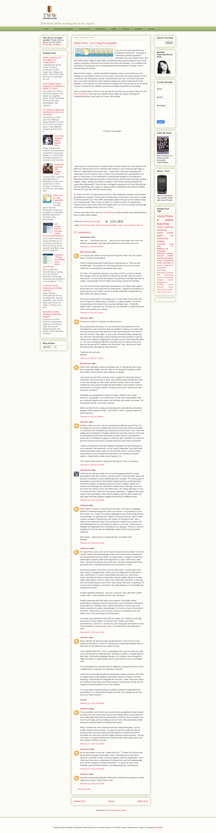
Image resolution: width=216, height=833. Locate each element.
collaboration (168, 265)
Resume (151, 29)
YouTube (125, 29)
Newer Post (79, 801)
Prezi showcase (80, 94)
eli (163, 277)
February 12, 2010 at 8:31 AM (92, 632)
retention (169, 289)
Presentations (84, 29)
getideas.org (162, 248)
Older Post (143, 801)
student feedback (166, 292)
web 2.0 (139, 225)
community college (162, 240)
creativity (160, 285)
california (161, 253)
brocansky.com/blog (51, 44)
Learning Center (109, 212)
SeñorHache (85, 470)
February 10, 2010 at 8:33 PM (92, 543)
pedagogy (161, 251)
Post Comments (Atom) (116, 810)
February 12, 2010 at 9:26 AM (92, 744)
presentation (112, 225)
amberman (84, 548)
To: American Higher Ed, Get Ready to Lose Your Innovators (53, 112)
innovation (161, 244)
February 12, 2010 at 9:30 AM (92, 769)
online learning (165, 227)
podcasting (161, 273)
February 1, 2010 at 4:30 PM (91, 247)
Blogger (159, 827)
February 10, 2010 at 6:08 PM (92, 500)
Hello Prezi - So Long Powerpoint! (58, 197)
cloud (104, 225)
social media (165, 232)
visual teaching (129, 225)
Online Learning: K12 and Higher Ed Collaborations (52, 59)
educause (169, 258)
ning (171, 244)
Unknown (84, 318)
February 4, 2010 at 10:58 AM (92, 465)
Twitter (114, 29)
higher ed (165, 235)
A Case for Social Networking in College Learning (52, 288)
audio (159, 277)
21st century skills (87, 225)
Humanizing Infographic (63, 29)
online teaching (165, 222)
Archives (138, 29)
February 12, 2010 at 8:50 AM (92, 703)
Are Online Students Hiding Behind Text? (59, 140)
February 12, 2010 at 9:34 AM (92, 784)
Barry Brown (85, 252)
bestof (98, 225)
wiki (158, 292)
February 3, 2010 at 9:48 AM (91, 417)
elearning (162, 230)
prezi (120, 225)
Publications (101, 29)
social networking (165, 260)
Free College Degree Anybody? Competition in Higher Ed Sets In (54, 86)
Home (45, 29)
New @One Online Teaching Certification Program (52, 314)
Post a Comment (84, 789)
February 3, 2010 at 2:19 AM (91, 313)
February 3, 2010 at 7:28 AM (91, 358)
